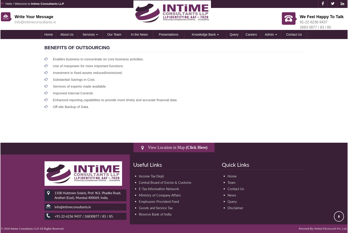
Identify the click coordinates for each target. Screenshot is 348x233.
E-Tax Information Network (159, 189)
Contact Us (294, 34)
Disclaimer (235, 208)
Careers (251, 34)
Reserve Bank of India (155, 214)
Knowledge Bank (205, 34)
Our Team (114, 34)
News (232, 195)
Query (234, 34)
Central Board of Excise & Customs (165, 182)
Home (48, 34)
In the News (139, 34)
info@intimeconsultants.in (35, 22)
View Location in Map (173, 147)
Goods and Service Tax (156, 208)
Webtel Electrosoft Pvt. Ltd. (330, 228)
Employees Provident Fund (159, 201)
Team (231, 182)
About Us (67, 34)
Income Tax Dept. (152, 176)
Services (90, 34)
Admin (271, 34)
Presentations (168, 34)
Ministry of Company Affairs (160, 195)
